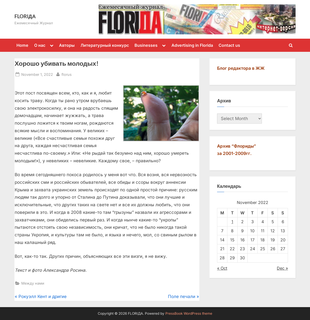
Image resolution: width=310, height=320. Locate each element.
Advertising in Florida (192, 45)
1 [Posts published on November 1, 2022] (232, 221)
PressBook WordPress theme (188, 313)
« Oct (222, 268)
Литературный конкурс (105, 45)
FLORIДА (25, 16)
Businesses (146, 45)
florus (67, 74)
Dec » (282, 268)
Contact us (229, 45)
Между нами (32, 283)
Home (22, 45)
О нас (39, 45)
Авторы (67, 45)
